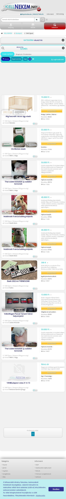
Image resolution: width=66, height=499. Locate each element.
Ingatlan (5, 471)
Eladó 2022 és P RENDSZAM (18, 281)
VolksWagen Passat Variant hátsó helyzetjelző (18, 315)
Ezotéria (43, 147)
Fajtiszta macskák (46, 180)
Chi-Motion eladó (18, 149)
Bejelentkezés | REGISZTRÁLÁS (33, 14)
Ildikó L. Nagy (13, 156)
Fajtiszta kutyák (46, 214)
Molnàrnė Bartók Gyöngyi (17, 389)
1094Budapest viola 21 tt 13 (18, 383)
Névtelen (12, 123)
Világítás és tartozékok (48, 312)
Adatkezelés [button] (40, 496)
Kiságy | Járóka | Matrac (48, 114)
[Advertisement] (33, 79)
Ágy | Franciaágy (46, 376)
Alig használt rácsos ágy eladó (18, 116)
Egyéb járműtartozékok (48, 276)
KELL (36, 123)
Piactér (5, 465)
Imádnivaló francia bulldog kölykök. (18, 216)
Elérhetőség (60, 14)
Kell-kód (38, 477)
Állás (4, 477)
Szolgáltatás (6, 474)
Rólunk (38, 471)
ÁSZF (37, 465)
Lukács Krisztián (14, 322)
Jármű (4, 468)
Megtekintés (51, 111)
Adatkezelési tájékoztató (43, 468)
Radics (11, 288)
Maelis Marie (13, 223)
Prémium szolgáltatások (43, 474)
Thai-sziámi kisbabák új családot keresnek (18, 183)
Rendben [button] (56, 489)
